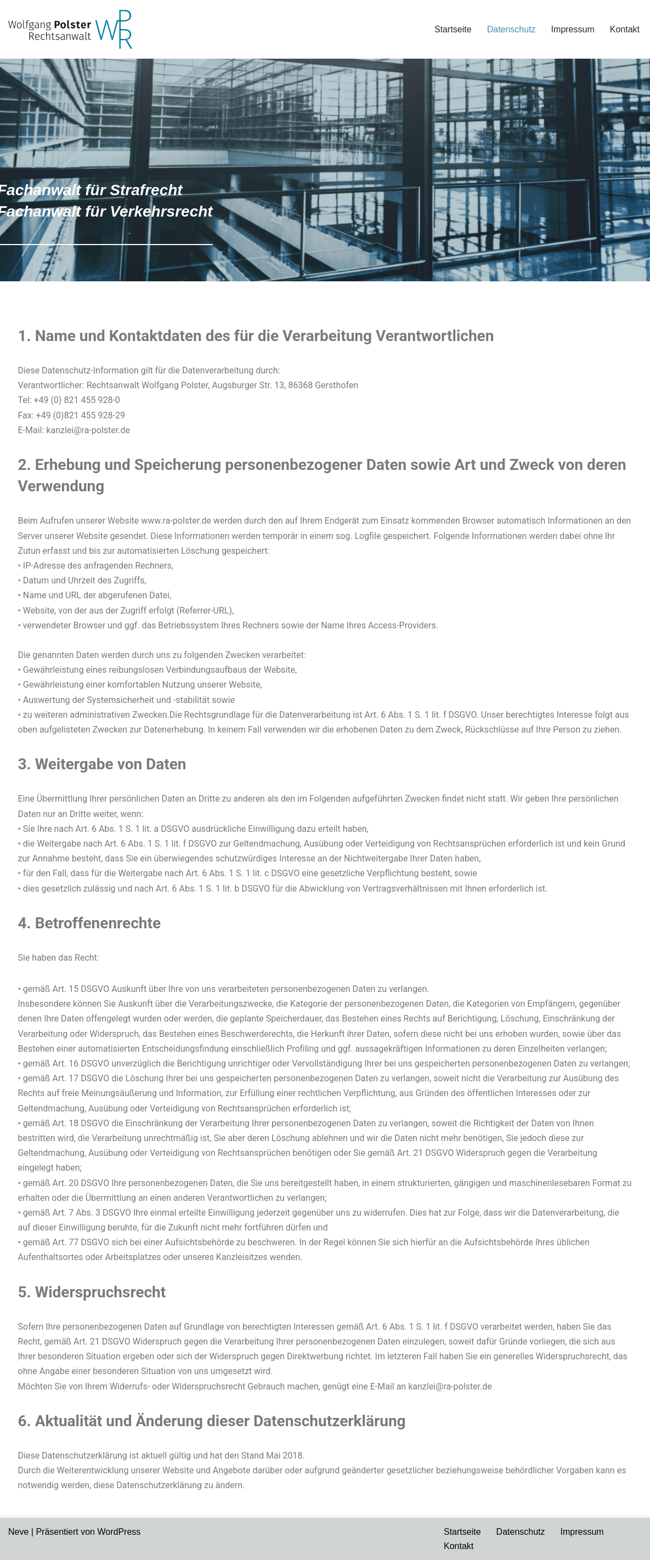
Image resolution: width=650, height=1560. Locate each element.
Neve (18, 1531)
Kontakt (625, 29)
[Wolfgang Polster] (70, 29)
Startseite (453, 29)
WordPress (118, 1531)
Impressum (573, 29)
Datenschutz (511, 29)
